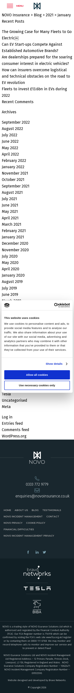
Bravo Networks (57, 680)
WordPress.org (14, 436)
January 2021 (13, 237)
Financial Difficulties (19, 529)
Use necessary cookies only (37, 385)
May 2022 (10, 148)
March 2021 (11, 224)
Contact (52, 516)
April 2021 (10, 218)
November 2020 (15, 250)
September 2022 (16, 122)
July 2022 (9, 135)
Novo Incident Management (23, 516)
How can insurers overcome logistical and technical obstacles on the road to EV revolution (36, 76)
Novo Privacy (13, 523)
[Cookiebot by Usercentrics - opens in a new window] (54, 305)
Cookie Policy (35, 523)
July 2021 (9, 198)
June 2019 (10, 294)
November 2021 (15, 173)
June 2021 (10, 205)
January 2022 (13, 167)
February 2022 (14, 160)
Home (7, 510)
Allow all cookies (37, 374)
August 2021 (12, 192)
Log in (7, 417)
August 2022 (12, 128)
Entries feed (12, 423)
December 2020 (15, 243)
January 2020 (13, 275)
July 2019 (9, 288)
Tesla (6, 394)
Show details (54, 363)
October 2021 (13, 179)
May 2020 (10, 262)
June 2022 (10, 141)
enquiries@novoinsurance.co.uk (42, 496)
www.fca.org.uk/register (58, 637)
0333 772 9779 (37, 484)
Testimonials (51, 510)
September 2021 (15, 186)
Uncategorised (14, 400)
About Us (21, 510)
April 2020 (10, 269)
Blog (35, 510)
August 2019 (12, 281)
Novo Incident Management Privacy (29, 535)
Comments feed (15, 429)
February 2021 (14, 230)
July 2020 (10, 256)
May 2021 (10, 211)
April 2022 (10, 154)
